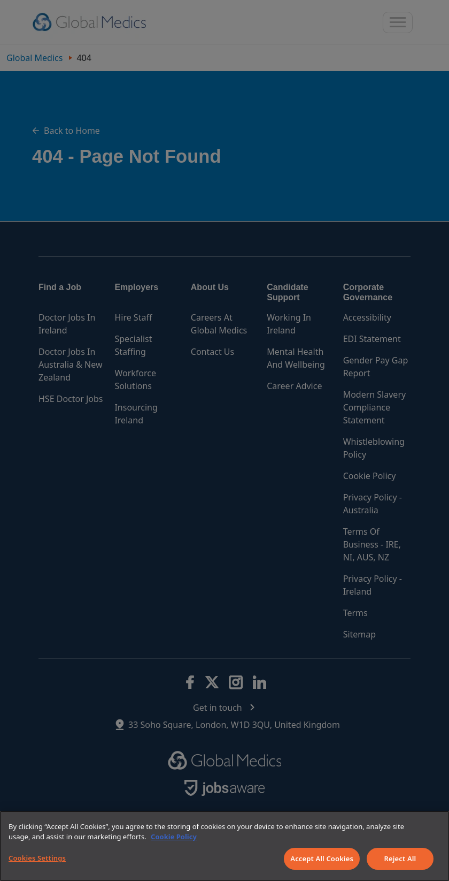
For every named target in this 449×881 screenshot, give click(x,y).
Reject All (400, 858)
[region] (224, 846)
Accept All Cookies (321, 858)
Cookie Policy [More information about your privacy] (174, 836)
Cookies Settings (37, 858)
